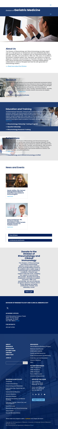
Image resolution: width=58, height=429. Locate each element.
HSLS (31, 362)
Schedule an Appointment (37, 376)
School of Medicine (35, 360)
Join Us (8, 358)
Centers (9, 353)
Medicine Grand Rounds (36, 349)
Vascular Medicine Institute (13, 413)
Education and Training (18, 109)
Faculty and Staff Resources (37, 353)
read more (10, 196)
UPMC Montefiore (35, 369)
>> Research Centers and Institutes (17, 95)
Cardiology (9, 381)
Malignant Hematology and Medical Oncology (15, 399)
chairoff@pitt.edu (40, 387)
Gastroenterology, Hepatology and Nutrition (15, 388)
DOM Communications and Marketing (40, 355)
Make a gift (29, 292)
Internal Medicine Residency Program (40, 346)
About (8, 344)
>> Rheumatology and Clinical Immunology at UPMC (23, 155)
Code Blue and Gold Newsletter (39, 358)
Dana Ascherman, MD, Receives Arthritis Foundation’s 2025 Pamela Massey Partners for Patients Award (16, 222)
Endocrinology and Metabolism (14, 386)
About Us (11, 48)
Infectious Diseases (11, 396)
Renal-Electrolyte (10, 406)
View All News (13, 235)
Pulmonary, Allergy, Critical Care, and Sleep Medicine (16, 403)
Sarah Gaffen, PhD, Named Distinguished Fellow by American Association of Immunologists (16, 192)
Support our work (38, 400)
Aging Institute (10, 410)
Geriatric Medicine (11, 394)
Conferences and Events (16, 240)
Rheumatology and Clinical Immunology (16, 408)
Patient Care (12, 138)
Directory (10, 355)
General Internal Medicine (13, 392)
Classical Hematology (12, 383)
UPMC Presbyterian (35, 367)
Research (11, 79)
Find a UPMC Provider (36, 374)
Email (17, 320)
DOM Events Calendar (36, 351)
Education (10, 348)
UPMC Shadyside (35, 372)
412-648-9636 (40, 388)
